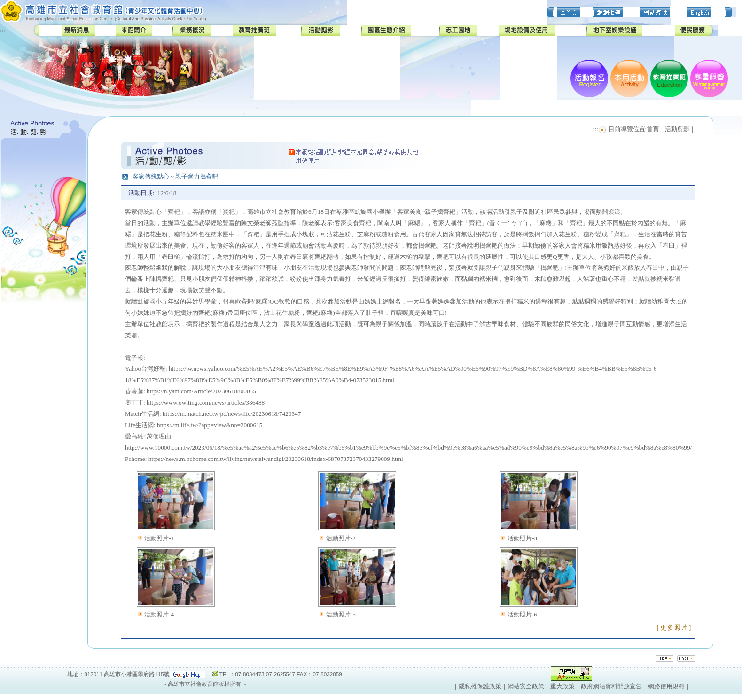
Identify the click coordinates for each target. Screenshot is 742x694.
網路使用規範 (666, 686)
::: (2, 30)
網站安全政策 (526, 686)
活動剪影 (677, 129)
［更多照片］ (674, 627)
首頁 (653, 129)
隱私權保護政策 (480, 686)
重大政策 (562, 686)
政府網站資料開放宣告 (611, 686)
